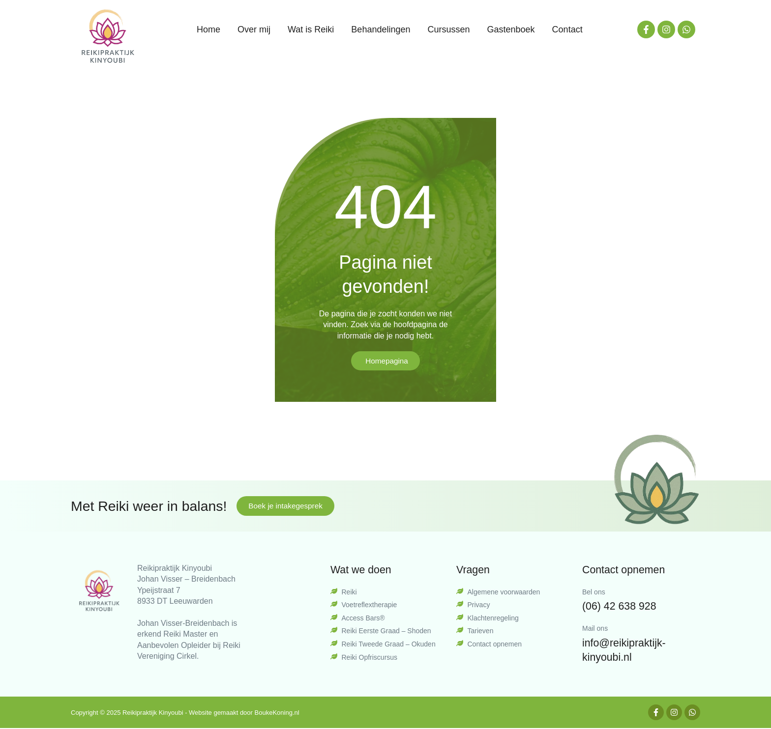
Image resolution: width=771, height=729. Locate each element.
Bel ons (593, 592)
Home (208, 29)
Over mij (253, 29)
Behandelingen (380, 29)
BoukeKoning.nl (277, 713)
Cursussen (448, 29)
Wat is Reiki (311, 29)
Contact (567, 29)
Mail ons (595, 629)
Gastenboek (511, 29)
